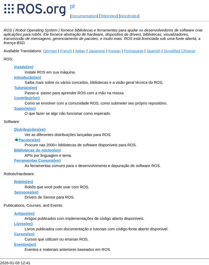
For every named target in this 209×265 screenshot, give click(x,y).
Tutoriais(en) (25, 88)
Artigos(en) (24, 213)
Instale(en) (23, 67)
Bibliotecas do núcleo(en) (37, 150)
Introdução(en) (27, 77)
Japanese (97, 51)
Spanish (154, 51)
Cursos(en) (24, 234)
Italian (80, 51)
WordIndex (129, 16)
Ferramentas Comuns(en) (37, 160)
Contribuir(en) (27, 98)
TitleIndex (108, 16)
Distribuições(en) (30, 129)
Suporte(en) (25, 108)
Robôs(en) (23, 182)
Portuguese (134, 51)
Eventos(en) (25, 244)
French (66, 51)
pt (72, 6)
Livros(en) (23, 224)
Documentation (84, 16)
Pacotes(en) (29, 140)
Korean (114, 51)
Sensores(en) (26, 192)
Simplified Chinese (179, 51)
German (50, 51)
